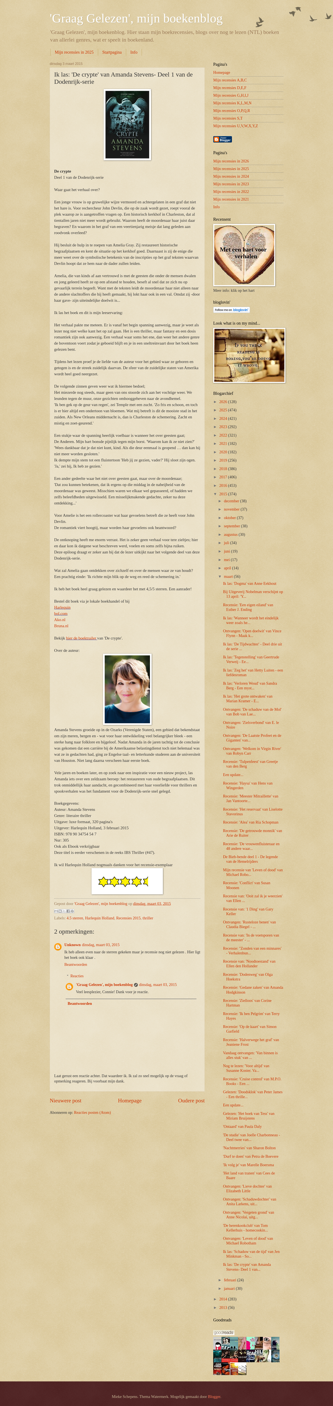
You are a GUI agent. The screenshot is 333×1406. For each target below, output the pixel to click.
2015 (223, 494)
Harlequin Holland (99, 918)
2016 (223, 485)
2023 (223, 427)
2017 (223, 477)
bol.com (61, 613)
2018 (223, 469)
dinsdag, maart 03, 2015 (101, 945)
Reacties (76, 976)
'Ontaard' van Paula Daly (242, 1126)
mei (227, 560)
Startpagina (112, 52)
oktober (230, 518)
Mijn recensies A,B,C (230, 80)
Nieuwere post (65, 1100)
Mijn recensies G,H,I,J (230, 95)
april (228, 568)
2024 (223, 418)
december (232, 501)
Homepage (130, 1100)
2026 (223, 402)
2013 (223, 1307)
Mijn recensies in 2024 (231, 176)
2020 (223, 452)
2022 (223, 435)
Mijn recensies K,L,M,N (232, 103)
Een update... (233, 775)
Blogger (214, 1397)
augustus (231, 534)
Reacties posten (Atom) (92, 1112)
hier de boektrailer (81, 638)
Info (133, 52)
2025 (223, 410)
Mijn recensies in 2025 (74, 52)
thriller (148, 918)
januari (230, 1288)
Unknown (72, 945)
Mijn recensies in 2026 (231, 161)
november (232, 509)
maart (229, 576)
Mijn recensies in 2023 (231, 184)
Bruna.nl (61, 626)
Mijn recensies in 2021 (231, 199)
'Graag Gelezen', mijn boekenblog (136, 18)
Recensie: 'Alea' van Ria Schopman (250, 822)
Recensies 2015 (128, 918)
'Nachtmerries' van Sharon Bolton (249, 1148)
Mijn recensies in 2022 (231, 192)
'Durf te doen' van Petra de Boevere (250, 1156)
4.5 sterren (75, 918)
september (232, 526)
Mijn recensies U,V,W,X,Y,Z (235, 126)
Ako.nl (59, 619)
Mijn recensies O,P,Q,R (231, 111)
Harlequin (62, 607)
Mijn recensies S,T (228, 118)
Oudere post (191, 1100)
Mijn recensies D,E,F (229, 88)
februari (230, 1280)
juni (227, 551)
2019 (223, 460)
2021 (223, 443)
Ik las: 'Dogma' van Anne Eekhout (249, 583)
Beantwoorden (75, 964)
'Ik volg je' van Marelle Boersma (248, 1165)
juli (227, 543)
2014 (223, 1299)
